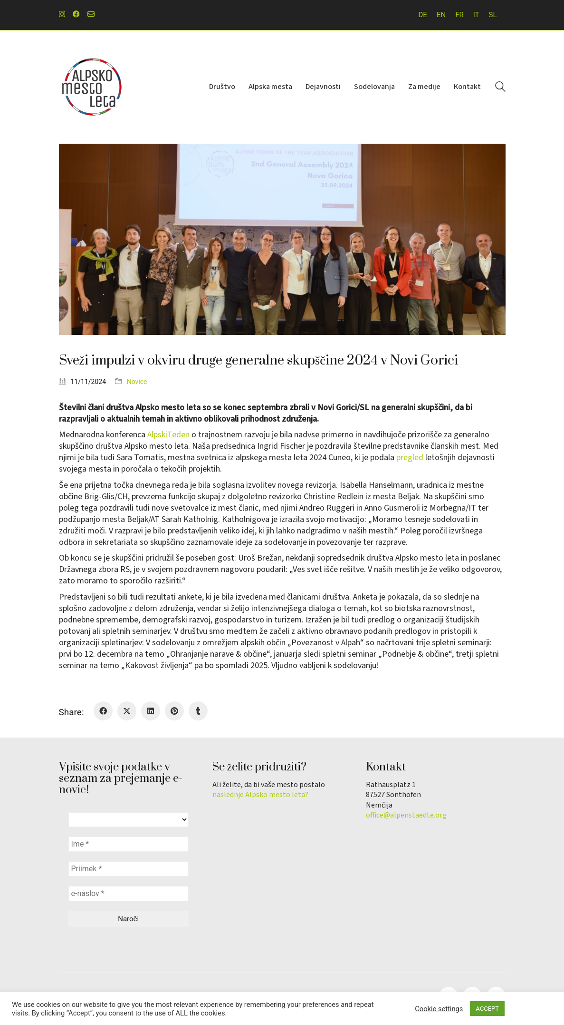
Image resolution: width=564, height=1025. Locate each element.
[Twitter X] (126, 710)
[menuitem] (423, 15)
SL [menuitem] (493, 14)
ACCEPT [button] (487, 1008)
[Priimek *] (128, 869)
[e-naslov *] (128, 893)
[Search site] (500, 88)
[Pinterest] (174, 710)
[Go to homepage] (92, 87)
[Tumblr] (198, 710)
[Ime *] (128, 844)
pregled (409, 457)
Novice (137, 381)
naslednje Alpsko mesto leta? (260, 795)
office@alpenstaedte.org (406, 815)
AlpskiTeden (168, 435)
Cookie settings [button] (439, 1009)
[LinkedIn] (150, 710)
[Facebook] (103, 710)
